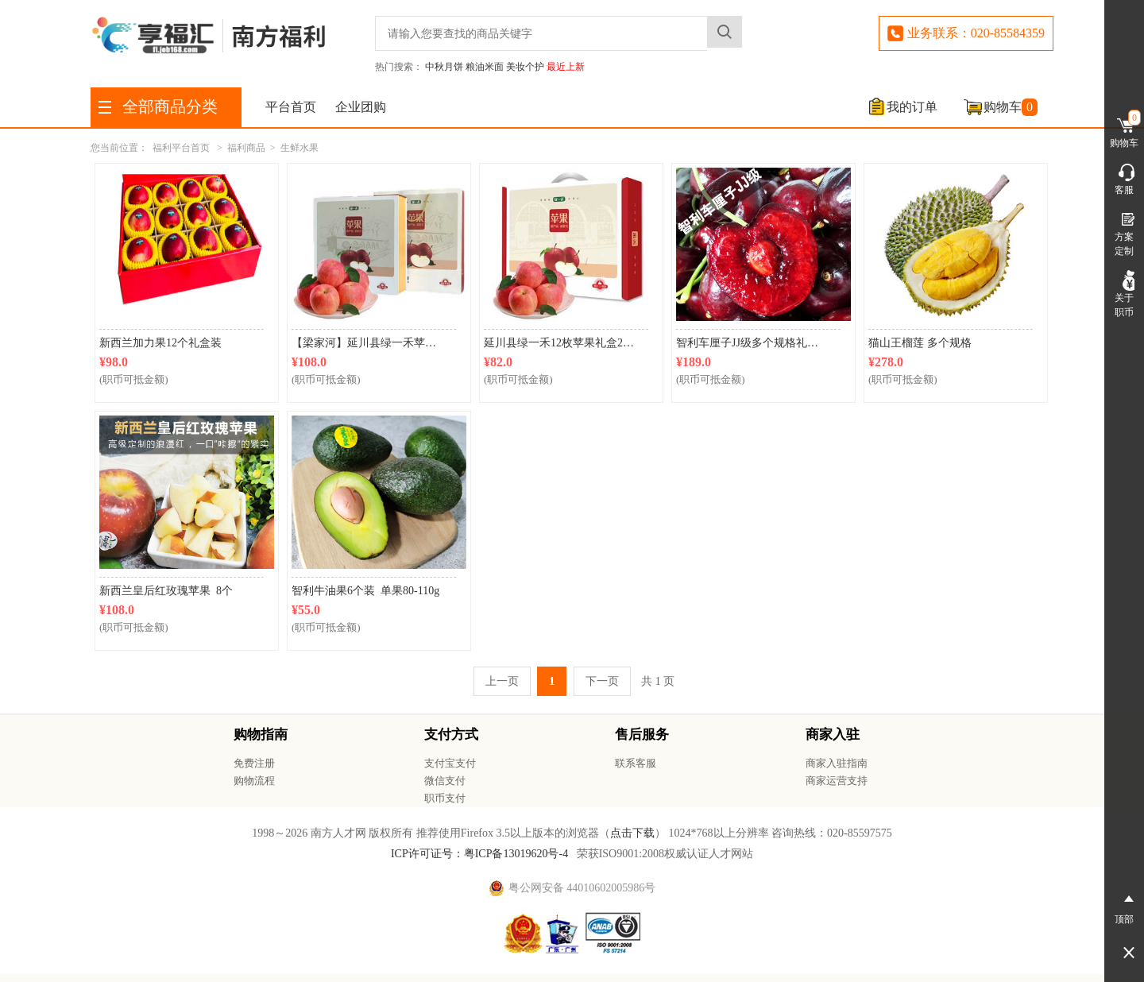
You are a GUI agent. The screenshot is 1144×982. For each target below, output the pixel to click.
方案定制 (1124, 233)
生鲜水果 (299, 147)
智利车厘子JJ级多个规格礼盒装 (752, 343)
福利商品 (246, 147)
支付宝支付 (450, 763)
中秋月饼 (444, 66)
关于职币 (1124, 294)
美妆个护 (525, 66)
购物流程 (254, 781)
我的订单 (912, 107)
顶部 (1124, 906)
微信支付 (445, 781)
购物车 (1011, 107)
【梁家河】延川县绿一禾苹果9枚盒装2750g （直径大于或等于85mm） (374, 343)
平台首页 (290, 107)
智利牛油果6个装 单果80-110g (365, 591)
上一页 (502, 681)
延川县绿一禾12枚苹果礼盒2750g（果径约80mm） (566, 343)
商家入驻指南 (837, 763)
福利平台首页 (181, 147)
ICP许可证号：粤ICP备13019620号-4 (479, 854)
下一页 (602, 681)
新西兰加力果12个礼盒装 (160, 343)
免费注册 (254, 763)
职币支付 (445, 798)
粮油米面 (485, 66)
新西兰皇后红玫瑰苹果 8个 (168, 591)
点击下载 (632, 833)
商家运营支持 (837, 781)
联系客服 (635, 763)
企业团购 (360, 107)
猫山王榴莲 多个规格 (920, 343)
